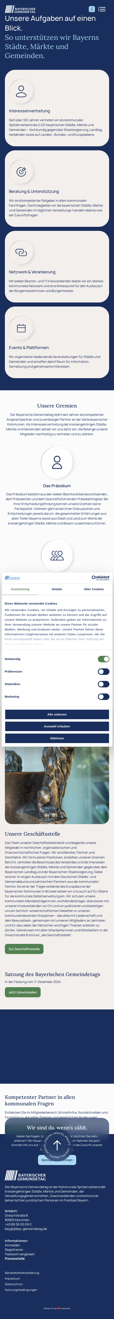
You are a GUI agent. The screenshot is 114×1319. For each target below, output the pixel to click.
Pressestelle (15, 1258)
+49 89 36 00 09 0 (18, 1224)
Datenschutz (14, 1284)
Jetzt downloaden (23, 992)
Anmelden (12, 1245)
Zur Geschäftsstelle (24, 949)
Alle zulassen (57, 714)
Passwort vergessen (20, 1254)
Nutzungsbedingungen (21, 1290)
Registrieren (14, 1249)
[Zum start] (57, 1145)
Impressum (12, 1278)
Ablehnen (57, 738)
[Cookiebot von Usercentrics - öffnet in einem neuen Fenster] (91, 578)
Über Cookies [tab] (94, 589)
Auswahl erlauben (57, 726)
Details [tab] (57, 589)
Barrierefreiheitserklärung (22, 1273)
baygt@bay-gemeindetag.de (26, 1229)
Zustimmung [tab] (20, 589)
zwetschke (65, 1308)
